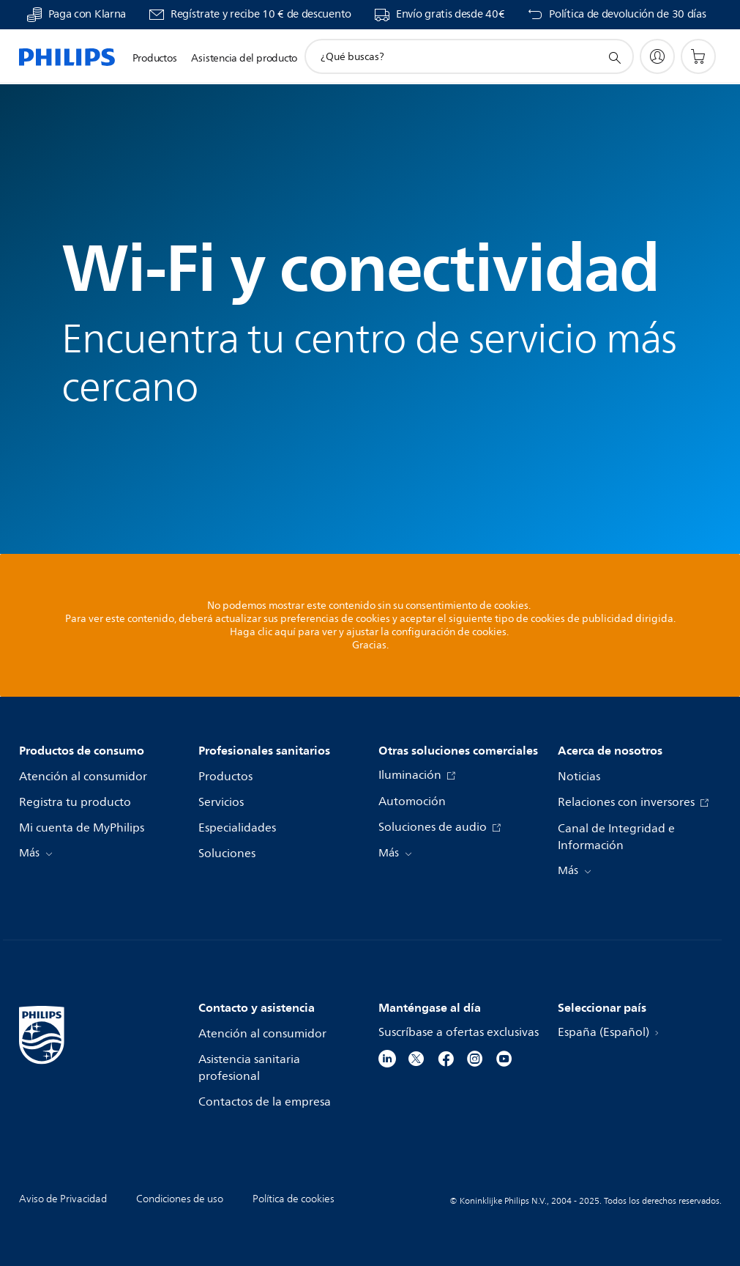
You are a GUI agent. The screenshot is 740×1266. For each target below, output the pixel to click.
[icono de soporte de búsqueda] (614, 57)
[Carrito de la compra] (698, 56)
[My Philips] (657, 56)
